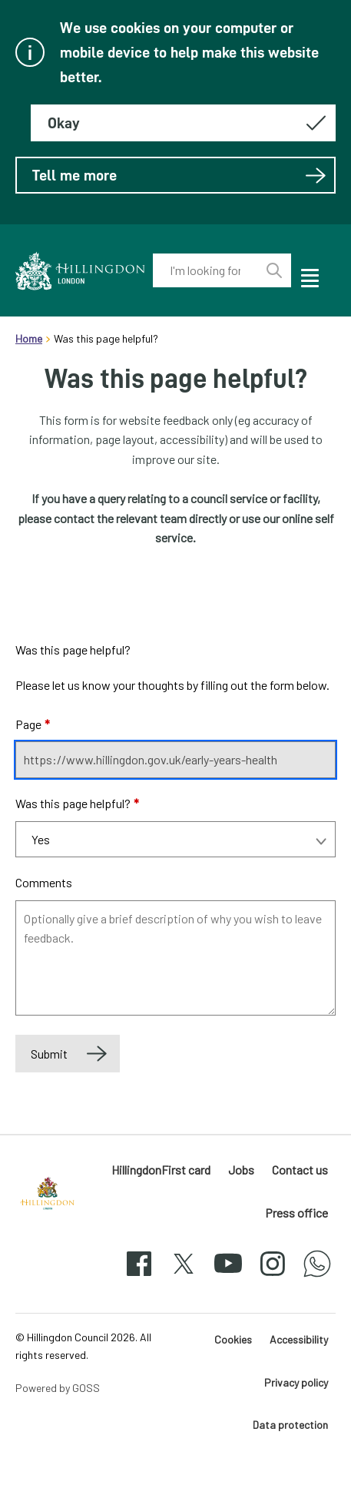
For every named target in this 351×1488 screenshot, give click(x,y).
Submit (49, 1053)
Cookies (233, 1339)
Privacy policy (296, 1382)
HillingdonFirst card (160, 1169)
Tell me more (179, 175)
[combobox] (205, 270)
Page (32, 724)
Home (28, 338)
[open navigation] (309, 275)
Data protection (290, 1424)
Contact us (300, 1169)
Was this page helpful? (77, 803)
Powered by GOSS (57, 1387)
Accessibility (299, 1339)
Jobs (241, 1169)
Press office (296, 1212)
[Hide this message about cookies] (183, 122)
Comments (43, 882)
